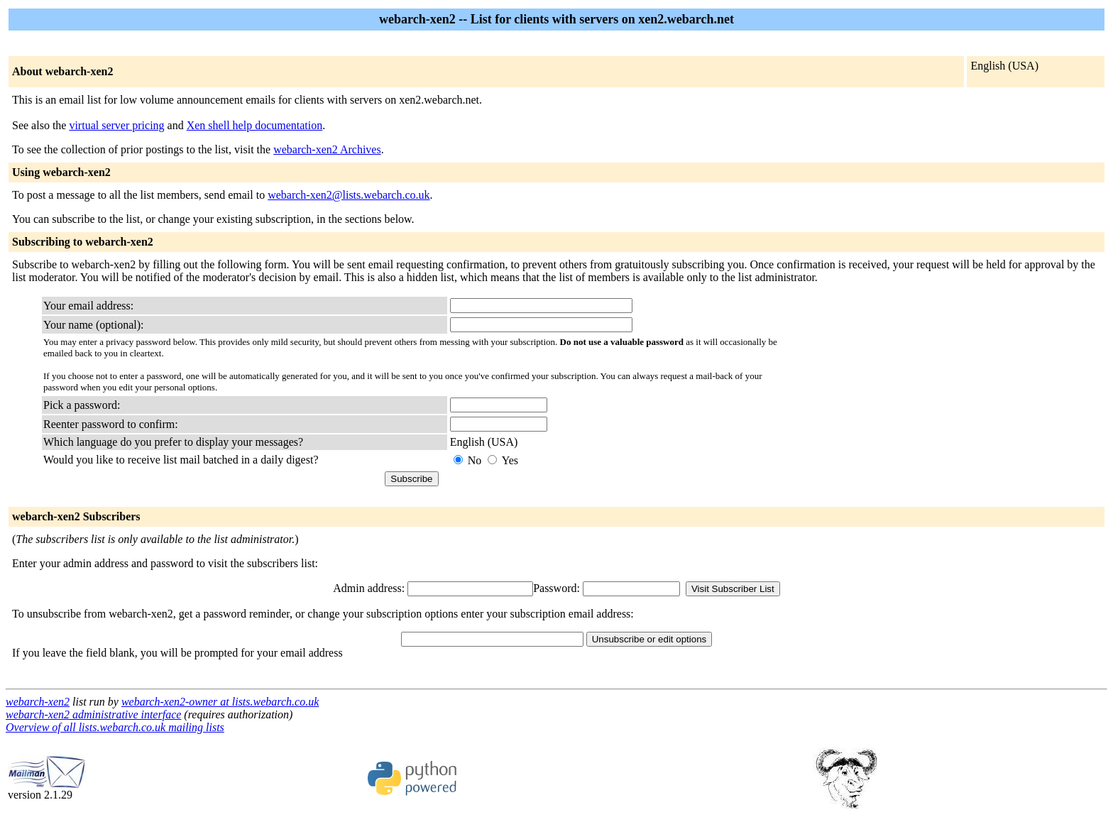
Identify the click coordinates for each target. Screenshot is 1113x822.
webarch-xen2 (38, 702)
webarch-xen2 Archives (327, 149)
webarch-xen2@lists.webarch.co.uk (348, 195)
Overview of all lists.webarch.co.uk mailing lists (115, 727)
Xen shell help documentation (255, 125)
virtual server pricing (116, 125)
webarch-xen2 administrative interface (93, 714)
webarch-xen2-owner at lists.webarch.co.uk (220, 702)
